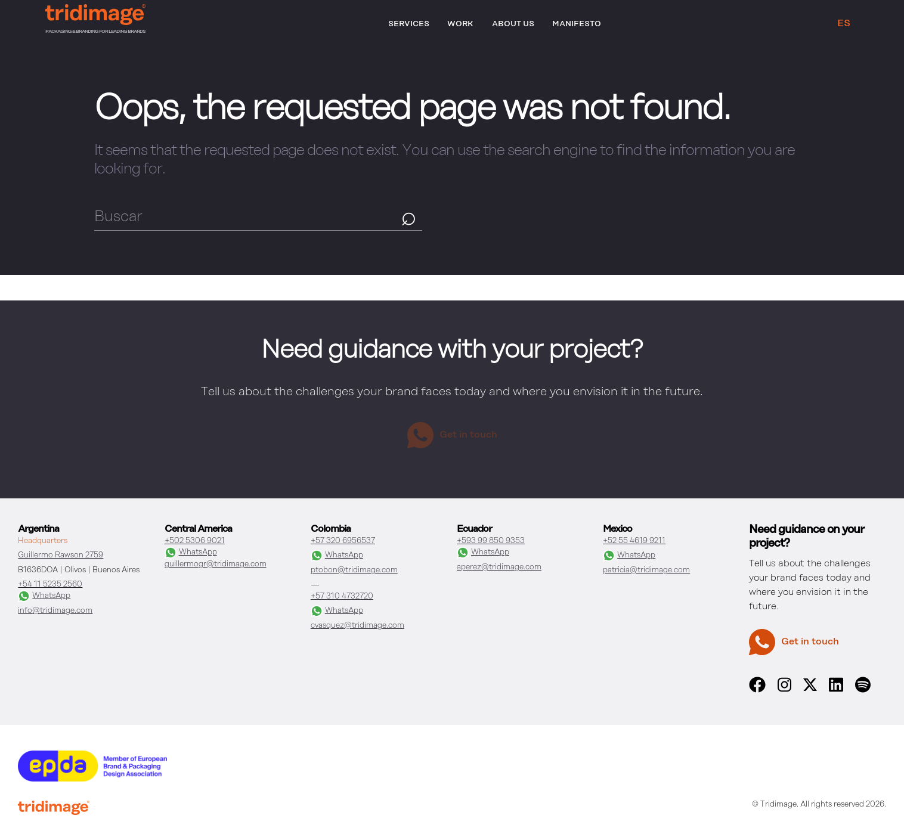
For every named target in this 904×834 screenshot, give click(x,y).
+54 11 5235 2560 (50, 584)
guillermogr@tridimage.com (216, 564)
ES (843, 24)
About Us (513, 24)
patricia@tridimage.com (646, 570)
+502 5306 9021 (195, 541)
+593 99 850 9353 (491, 541)
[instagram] (785, 690)
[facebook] (757, 690)
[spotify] (863, 690)
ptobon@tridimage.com (354, 570)
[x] (810, 688)
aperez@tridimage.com (499, 567)
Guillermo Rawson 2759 (60, 555)
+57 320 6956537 (343, 541)
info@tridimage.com (55, 611)
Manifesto (576, 24)
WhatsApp (44, 596)
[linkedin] (836, 690)
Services (408, 24)
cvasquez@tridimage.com (357, 626)
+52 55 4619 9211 (634, 541)
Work (460, 24)
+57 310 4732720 (342, 596)
